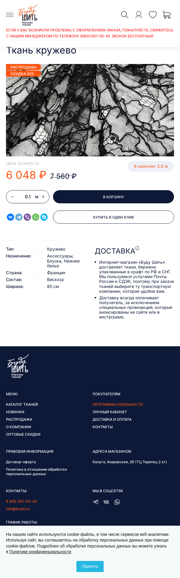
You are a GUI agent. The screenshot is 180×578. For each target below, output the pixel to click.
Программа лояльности (118, 404)
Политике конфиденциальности (40, 551)
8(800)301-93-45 (95, 36)
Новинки (15, 412)
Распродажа (19, 419)
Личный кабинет (110, 412)
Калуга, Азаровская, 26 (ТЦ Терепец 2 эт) (130, 462)
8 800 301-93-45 (21, 501)
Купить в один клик (113, 217)
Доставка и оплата (112, 419)
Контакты (103, 427)
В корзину (113, 197)
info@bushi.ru (18, 509)
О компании (18, 427)
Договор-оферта (21, 462)
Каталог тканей (22, 404)
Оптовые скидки (23, 434)
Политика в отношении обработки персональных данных (36, 471)
